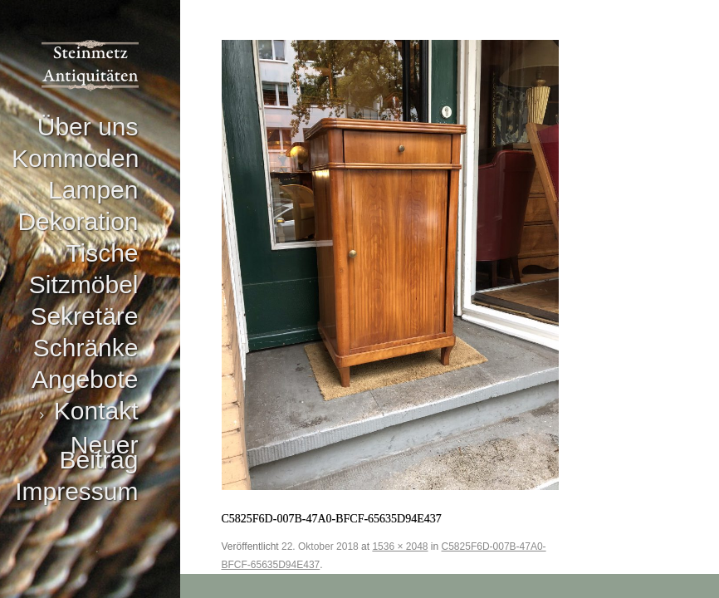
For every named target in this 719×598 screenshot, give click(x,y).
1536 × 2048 (400, 546)
